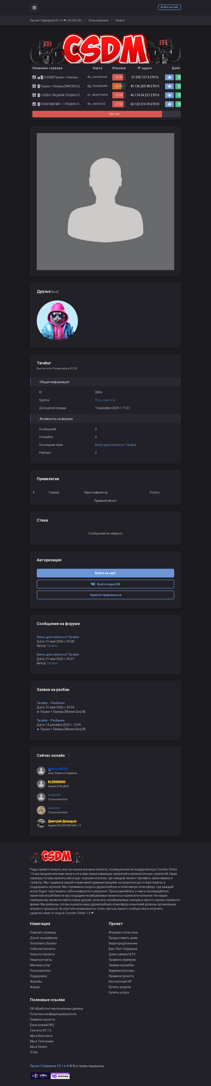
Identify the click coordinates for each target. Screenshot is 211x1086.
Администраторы (121, 970)
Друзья (47, 291)
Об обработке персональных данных (56, 1008)
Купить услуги (119, 992)
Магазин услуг (40, 965)
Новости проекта (42, 954)
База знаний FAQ (42, 1025)
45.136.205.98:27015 (144, 86)
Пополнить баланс (43, 943)
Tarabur (52, 645)
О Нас (34, 1052)
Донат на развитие (44, 938)
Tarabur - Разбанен (51, 703)
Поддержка (38, 976)
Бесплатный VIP (120, 981)
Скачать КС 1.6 (40, 1030)
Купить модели (120, 987)
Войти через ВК (105, 584)
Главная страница (43, 932)
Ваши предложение (123, 943)
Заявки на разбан (121, 965)
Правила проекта (121, 976)
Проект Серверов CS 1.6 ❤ (49, 1066)
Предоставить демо (123, 938)
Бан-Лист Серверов (123, 949)
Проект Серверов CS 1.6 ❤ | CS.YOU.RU (56, 20)
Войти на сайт (169, 7)
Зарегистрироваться (105, 595)
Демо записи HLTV (122, 954)
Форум (35, 987)
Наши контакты (41, 959)
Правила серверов (122, 959)
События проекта (42, 949)
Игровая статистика (123, 932)
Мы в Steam (38, 1046)
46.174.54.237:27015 (144, 95)
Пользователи (98, 20)
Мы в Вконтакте (41, 1036)
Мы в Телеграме (42, 1041)
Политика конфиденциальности (53, 1014)
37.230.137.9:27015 (144, 77)
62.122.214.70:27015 (144, 104)
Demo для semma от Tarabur (115, 445)
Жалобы (36, 981)
